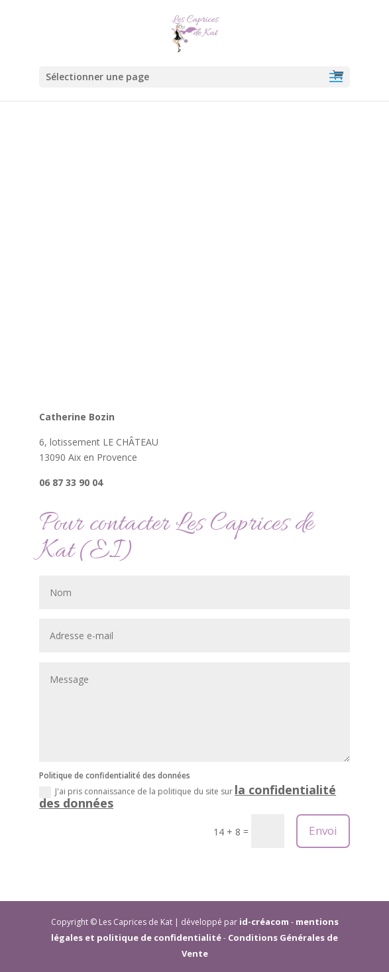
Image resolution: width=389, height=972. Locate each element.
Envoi (323, 830)
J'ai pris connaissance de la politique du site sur (187, 797)
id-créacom (264, 922)
